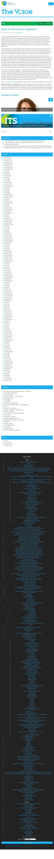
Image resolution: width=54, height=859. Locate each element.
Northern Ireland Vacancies (32, 501)
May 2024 (6, 172)
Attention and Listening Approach (32, 666)
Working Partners (8, 428)
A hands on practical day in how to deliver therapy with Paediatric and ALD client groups (32, 479)
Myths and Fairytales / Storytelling (32, 646)
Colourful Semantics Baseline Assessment (29, 544)
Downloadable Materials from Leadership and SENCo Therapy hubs (31, 720)
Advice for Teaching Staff (10, 408)
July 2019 (6, 199)
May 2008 (6, 373)
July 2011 (6, 323)
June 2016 (7, 228)
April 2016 (7, 231)
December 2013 (8, 275)
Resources (28, 744)
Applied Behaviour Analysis (32, 665)
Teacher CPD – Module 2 (28, 765)
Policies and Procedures (28, 799)
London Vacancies (32, 495)
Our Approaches (28, 637)
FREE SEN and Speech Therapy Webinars (32, 721)
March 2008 (7, 377)
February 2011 (8, 331)
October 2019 (7, 197)
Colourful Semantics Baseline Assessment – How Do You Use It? (29, 547)
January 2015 (7, 253)
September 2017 (8, 213)
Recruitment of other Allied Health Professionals (32, 502)
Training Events (31, 730)
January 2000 (7, 380)
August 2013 (7, 282)
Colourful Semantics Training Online (28, 576)
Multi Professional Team (28, 628)
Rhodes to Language (31, 688)
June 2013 (7, 285)
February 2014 (8, 272)
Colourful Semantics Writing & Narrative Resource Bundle (28, 578)
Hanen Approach (31, 676)
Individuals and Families (28, 597)
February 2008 (8, 378)
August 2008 (7, 368)
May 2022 (6, 177)
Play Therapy (32, 647)
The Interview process (32, 510)
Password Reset (28, 737)
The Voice (48, 23)
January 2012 (7, 312)
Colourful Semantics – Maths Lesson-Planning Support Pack (29, 533)
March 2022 (7, 179)
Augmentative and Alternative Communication (32, 668)
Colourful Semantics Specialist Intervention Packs (28, 571)
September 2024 (8, 169)
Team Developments (9, 425)
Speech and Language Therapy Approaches (30, 662)
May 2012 (6, 306)
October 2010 (7, 338)
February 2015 (8, 252)
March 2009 (7, 358)
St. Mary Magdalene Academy (28, 760)
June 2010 (7, 345)
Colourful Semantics (32, 669)
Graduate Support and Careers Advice (30, 475)
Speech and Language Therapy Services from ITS (28, 759)
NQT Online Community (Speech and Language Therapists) (28, 633)
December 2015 (8, 238)
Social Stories (32, 692)
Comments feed (8, 443)
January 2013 (7, 292)
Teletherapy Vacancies (29, 766)
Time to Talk (31, 705)
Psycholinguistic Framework (32, 686)
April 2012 (7, 307)
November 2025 (8, 162)
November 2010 (8, 336)
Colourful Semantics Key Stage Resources (28, 562)
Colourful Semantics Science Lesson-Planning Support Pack (29, 569)
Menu (51, 3)
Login (28, 626)
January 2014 (7, 274)
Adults (30, 598)
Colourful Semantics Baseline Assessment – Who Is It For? (28, 552)
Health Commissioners (30, 584)
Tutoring (30, 624)
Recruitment (7, 426)
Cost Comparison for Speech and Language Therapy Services (28, 586)
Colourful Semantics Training (28, 572)
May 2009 (6, 355)
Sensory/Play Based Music (32, 649)
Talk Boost (32, 698)
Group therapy (32, 655)
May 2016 (6, 230)
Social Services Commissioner (30, 585)
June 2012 (7, 304)
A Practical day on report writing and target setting (32, 481)
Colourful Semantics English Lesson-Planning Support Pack (28, 557)
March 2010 (7, 348)
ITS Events (7, 421)
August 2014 (7, 262)
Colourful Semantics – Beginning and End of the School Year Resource (28, 528)
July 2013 (6, 284)
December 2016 (8, 219)
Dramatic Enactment (31, 642)
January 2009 (7, 360)
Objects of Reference (31, 684)
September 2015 (8, 241)
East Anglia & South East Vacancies (32, 494)
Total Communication (31, 707)
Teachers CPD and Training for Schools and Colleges (31, 623)
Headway (32, 733)
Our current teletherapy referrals (29, 736)
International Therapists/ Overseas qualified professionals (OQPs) (32, 517)
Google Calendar (28, 798)
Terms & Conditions (28, 768)
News (41, 23)
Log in (6, 440)
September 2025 (8, 164)
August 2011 (7, 321)
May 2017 (6, 214)
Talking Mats (32, 702)
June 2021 (7, 181)
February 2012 (8, 311)
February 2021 (8, 182)
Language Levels (28, 607)
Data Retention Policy (28, 589)
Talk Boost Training (32, 728)
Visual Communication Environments (32, 708)
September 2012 (8, 299)
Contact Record (28, 797)
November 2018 (8, 201)
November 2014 (8, 257)
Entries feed (7, 442)
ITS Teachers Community (28, 605)
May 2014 (6, 267)
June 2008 (7, 372)
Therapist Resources (28, 778)
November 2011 (8, 316)
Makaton (32, 682)
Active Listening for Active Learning (31, 663)
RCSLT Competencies (32, 486)
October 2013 (7, 279)
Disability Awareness (9, 411)
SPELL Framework (32, 695)
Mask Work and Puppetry (31, 644)
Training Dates (29, 785)
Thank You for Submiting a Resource (29, 770)
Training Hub (28, 786)
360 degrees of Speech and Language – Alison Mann (17, 391)
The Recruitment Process (30, 507)
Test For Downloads (28, 769)
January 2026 (7, 160)
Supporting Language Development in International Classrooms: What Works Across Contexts (28, 147)
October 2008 (7, 365)
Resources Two (28, 746)
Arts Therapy (7, 415)
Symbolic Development (32, 697)
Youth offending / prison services (29, 795)
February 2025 (8, 165)
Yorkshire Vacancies (32, 505)
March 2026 (7, 157)
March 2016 (7, 233)
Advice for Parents (8, 398)
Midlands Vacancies (32, 497)
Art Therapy (31, 640)
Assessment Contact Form (28, 465)
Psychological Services (30, 618)
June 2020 (7, 187)
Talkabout (32, 701)
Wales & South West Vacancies (32, 504)
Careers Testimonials (31, 515)
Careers (28, 473)
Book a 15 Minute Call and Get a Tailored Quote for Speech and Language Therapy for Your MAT (29, 468)
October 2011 (7, 317)
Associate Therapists (28, 466)
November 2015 (8, 240)
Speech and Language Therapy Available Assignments (30, 492)
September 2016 (8, 224)
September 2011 (8, 319)
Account (28, 463)
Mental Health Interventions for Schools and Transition (28, 627)
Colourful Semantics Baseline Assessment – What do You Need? (29, 550)
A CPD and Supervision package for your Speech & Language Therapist (31, 714)
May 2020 (6, 189)
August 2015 (7, 243)
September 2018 (8, 203)
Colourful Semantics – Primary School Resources (28, 537)
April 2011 (7, 328)
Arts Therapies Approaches (30, 639)
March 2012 (7, 309)
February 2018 (8, 208)
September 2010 (8, 339)
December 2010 (8, 334)
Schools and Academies (30, 713)
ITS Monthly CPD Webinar (10, 393)
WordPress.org (8, 445)
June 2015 (7, 245)
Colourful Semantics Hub (28, 559)
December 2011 (8, 314)
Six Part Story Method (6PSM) (31, 650)
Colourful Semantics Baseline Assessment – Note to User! (28, 549)
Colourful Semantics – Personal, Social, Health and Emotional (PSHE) (29, 534)
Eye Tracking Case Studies (28, 592)
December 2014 (8, 255)
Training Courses (8, 423)
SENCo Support (28, 753)
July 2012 (6, 302)
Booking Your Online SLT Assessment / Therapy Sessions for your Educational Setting (28, 471)
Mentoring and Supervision (32, 518)
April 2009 (7, 356)
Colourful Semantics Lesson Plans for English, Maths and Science (28, 563)
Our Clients (28, 711)
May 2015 (6, 246)
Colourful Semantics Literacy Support (29, 565)
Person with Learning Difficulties (30, 604)
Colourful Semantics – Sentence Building (28, 543)
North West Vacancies (32, 500)
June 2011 (7, 324)
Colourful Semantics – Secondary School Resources (28, 540)
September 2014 (8, 260)
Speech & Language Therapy (11, 418)
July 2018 (6, 204)
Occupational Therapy (9, 416)
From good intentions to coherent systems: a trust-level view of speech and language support (28, 146)
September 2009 (8, 351)
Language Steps (31, 681)
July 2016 (6, 226)
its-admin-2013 (19, 32)
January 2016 (7, 236)
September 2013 (8, 280)
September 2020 (8, 186)
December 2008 (8, 361)
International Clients (30, 599)
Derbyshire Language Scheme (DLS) (32, 673)
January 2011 (7, 333)
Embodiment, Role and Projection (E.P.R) (32, 643)
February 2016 (8, 235)
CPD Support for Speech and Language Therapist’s (29, 588)
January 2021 (7, 184)
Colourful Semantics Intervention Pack (28, 560)
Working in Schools (32, 489)
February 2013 (8, 290)
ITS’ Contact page (8, 81)
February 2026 (8, 159)
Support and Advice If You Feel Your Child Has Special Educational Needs (29, 763)
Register (28, 743)
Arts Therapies (32, 611)
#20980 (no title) (28, 460)
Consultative (31, 653)
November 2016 (8, 221)
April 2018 (7, 206)
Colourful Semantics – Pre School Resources (28, 536)
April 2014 (7, 268)
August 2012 (7, 301)
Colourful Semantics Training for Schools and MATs (29, 575)
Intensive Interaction (32, 678)
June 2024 (7, 170)
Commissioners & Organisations (29, 581)
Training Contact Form (28, 784)
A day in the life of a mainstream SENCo (14, 413)
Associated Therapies (30, 610)
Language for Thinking (32, 679)
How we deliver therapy (30, 652)
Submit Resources (29, 762)
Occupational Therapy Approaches (30, 660)
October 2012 (7, 297)
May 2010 (6, 346)
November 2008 (8, 363)
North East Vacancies (32, 498)
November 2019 (8, 196)
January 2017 (7, 218)
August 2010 (7, 341)
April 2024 (7, 174)
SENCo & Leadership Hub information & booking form (31, 726)
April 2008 (7, 375)
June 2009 (7, 353)
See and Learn (32, 689)
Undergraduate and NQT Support (28, 788)
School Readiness (29, 749)
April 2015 (7, 248)
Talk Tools (32, 699)
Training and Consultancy (30, 621)
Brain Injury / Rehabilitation (28, 792)
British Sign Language (28, 472)
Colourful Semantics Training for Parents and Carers (32, 602)
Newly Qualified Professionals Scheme (31, 520)
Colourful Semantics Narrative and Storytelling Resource (28, 566)
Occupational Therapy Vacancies (29, 636)
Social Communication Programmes (32, 691)
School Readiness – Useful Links (29, 750)
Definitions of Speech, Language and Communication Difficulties (28, 591)
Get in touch (28, 594)
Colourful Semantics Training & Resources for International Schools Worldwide (28, 573)
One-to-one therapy (32, 656)
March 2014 (7, 270)
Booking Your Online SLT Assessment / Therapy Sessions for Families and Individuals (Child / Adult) (28, 469)
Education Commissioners (30, 582)
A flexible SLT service (32, 715)
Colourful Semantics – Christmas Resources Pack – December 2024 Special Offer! (28, 531)
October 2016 (7, 223)
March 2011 (7, 329)
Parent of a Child (30, 601)
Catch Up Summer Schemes (30, 755)
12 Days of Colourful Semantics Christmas (29, 462)
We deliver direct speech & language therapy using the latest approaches (28, 789)
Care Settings (29, 794)
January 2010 (7, 350)
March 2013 (7, 289)
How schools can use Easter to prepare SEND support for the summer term (24, 142)
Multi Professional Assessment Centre (30, 617)
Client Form (28, 526)
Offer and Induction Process (32, 508)
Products (29, 742)
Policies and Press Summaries (12, 430)
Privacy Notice (29, 740)
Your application (31, 511)
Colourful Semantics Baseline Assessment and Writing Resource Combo (28, 555)
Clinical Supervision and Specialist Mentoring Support (28, 527)
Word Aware (31, 710)
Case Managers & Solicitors (29, 523)
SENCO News (29, 752)
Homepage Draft (28, 595)
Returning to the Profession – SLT (32, 521)
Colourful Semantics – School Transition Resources (29, 539)
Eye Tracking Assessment (30, 615)
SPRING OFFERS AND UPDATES (31, 727)
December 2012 (8, 294)
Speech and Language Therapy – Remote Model (28, 757)
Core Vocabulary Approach (32, 672)
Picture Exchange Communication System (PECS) (32, 685)
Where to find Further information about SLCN (29, 791)
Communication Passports (31, 671)
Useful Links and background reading (32, 488)
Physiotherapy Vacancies (28, 739)
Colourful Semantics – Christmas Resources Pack (28, 530)
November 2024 (8, 167)
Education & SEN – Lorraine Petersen (13, 396)
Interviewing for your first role (32, 485)
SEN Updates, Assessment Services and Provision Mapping (32, 724)
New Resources (28, 630)
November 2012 (8, 296)
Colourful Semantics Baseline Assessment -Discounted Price (29, 553)
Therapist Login (26, 842)
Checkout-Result (28, 524)
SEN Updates (7, 401)
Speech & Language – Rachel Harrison (14, 410)
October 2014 (7, 258)
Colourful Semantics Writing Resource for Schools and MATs (29, 579)
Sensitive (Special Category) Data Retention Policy (29, 756)
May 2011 (6, 326)
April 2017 (7, 216)
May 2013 (6, 287)
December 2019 (8, 194)
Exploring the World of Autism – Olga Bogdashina (16, 404)
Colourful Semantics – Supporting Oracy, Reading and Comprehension (28, 542)
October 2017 (7, 211)
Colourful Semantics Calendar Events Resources (28, 556)
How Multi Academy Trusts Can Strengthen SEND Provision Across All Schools (24, 140)
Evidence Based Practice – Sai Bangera (14, 420)
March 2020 (7, 192)
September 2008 (8, 367)
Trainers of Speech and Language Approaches (29, 782)
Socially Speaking (32, 694)
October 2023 (7, 175)
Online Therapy (32, 657)
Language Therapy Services (29, 608)
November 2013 (8, 277)
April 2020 (7, 191)
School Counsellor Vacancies (28, 747)
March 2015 (7, 250)
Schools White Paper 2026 (11, 144)
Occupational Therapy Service (28, 634)
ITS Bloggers (7, 399)
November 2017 (8, 209)
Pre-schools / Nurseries (32, 723)
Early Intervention (32, 675)
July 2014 (6, 263)
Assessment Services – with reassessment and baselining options (32, 717)
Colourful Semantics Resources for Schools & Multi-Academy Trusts (28, 568)
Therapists (28, 779)
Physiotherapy (32, 614)
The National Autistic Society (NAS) (31, 734)
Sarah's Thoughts (8, 394)
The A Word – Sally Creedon (11, 403)
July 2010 (6, 343)
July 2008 (6, 370)
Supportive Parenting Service (32, 659)
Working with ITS (31, 491)
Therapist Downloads (28, 776)
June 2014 (7, 265)
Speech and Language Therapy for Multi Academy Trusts (30, 731)
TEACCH (32, 704)
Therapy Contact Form (28, 781)
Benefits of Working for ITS (32, 514)
